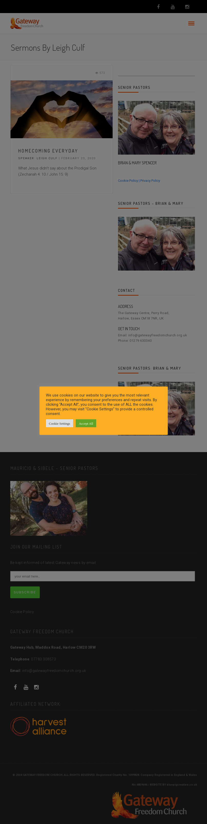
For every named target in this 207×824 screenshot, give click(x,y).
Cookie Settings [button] (59, 423)
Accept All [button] (86, 423)
